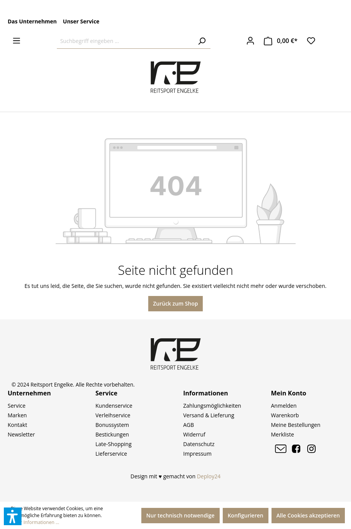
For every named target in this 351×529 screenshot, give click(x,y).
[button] (13, 516)
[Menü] (16, 40)
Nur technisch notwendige (180, 515)
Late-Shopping (114, 444)
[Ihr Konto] (250, 40)
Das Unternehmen (32, 21)
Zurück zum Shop (175, 303)
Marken (17, 415)
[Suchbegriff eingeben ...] (125, 41)
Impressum (197, 453)
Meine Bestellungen (296, 424)
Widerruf (194, 434)
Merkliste (282, 434)
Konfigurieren (245, 515)
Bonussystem (112, 424)
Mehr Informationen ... (35, 522)
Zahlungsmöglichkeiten (212, 405)
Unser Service (81, 21)
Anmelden (284, 405)
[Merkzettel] (311, 40)
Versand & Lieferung (208, 415)
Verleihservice (113, 415)
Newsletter (21, 434)
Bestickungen (112, 434)
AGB (188, 424)
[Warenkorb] (280, 40)
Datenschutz (198, 444)
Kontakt (17, 424)
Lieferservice (111, 453)
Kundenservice (114, 405)
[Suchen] (201, 41)
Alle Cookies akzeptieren (308, 515)
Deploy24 (209, 476)
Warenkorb (285, 415)
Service (16, 405)
